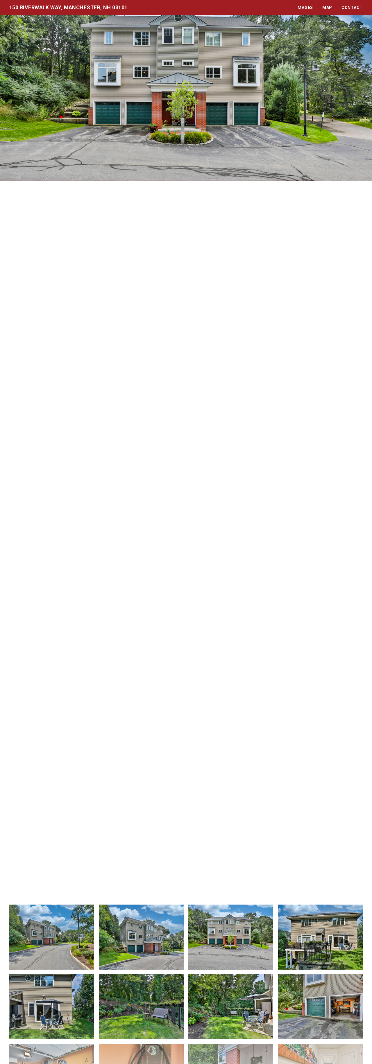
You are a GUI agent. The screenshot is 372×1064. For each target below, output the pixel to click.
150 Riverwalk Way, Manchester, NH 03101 (68, 7)
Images (304, 7)
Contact (352, 7)
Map (327, 7)
